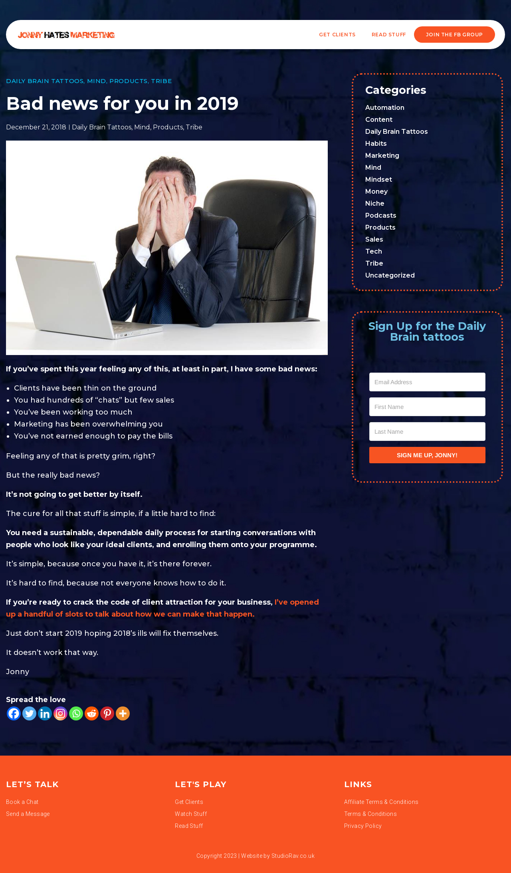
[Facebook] (14, 713)
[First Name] (427, 406)
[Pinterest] (107, 713)
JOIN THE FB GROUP (454, 35)
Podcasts (380, 215)
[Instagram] (60, 713)
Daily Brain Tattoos (44, 81)
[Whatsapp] (76, 713)
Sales (374, 239)
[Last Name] (427, 431)
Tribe (161, 81)
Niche (374, 203)
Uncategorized (390, 275)
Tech (373, 251)
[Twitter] (29, 713)
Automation (384, 107)
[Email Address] (427, 382)
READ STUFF (389, 35)
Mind (96, 81)
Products (128, 81)
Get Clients (337, 35)
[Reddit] (92, 713)
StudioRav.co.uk (293, 856)
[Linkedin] (45, 713)
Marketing (382, 155)
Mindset (378, 179)
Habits (376, 143)
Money (376, 191)
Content (378, 119)
